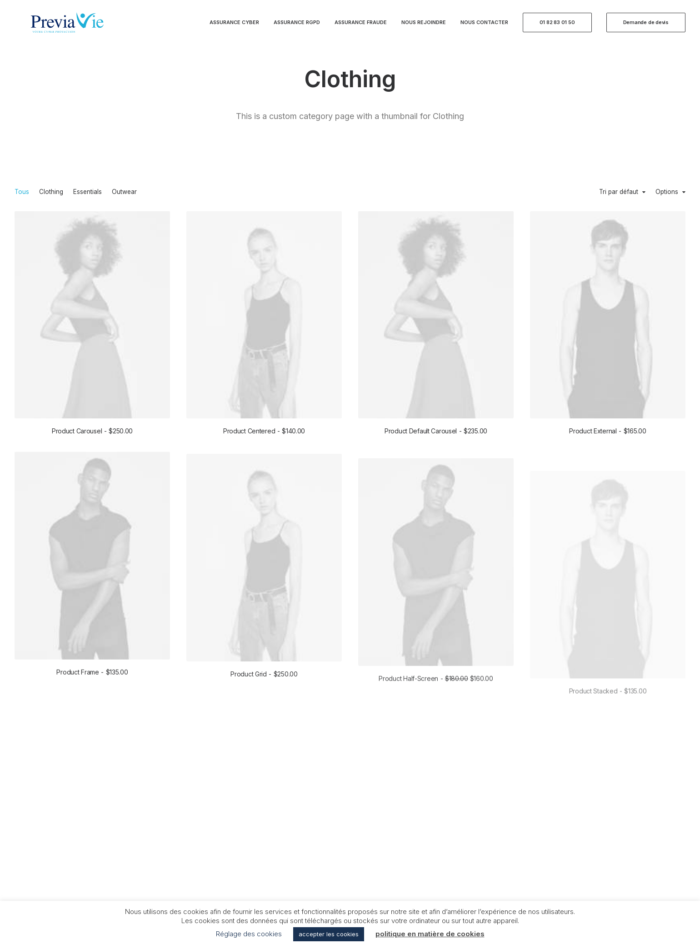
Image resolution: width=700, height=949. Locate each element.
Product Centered (264, 431)
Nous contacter (484, 28)
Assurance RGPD (297, 28)
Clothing (51, 192)
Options (666, 192)
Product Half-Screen (436, 716)
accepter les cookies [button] (329, 934)
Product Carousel (92, 431)
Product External (607, 433)
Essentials (87, 192)
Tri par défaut (618, 192)
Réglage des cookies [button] (249, 933)
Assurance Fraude (361, 28)
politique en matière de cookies (430, 933)
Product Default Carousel (436, 431)
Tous (22, 192)
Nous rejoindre (423, 28)
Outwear (124, 192)
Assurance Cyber (234, 28)
